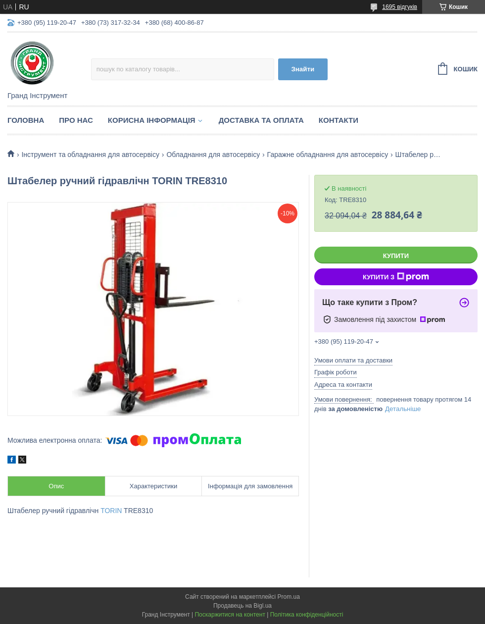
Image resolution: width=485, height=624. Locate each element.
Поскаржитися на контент (229, 614)
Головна (25, 120)
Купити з (396, 276)
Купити (396, 256)
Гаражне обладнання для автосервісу (327, 154)
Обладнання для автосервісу (213, 154)
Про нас (76, 120)
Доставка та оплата (261, 120)
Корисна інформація (151, 120)
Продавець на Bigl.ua (242, 605)
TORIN (111, 511)
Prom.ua (289, 596)
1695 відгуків (399, 6)
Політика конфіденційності (306, 614)
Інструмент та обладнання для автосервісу (90, 154)
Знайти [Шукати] (302, 69)
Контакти (338, 120)
